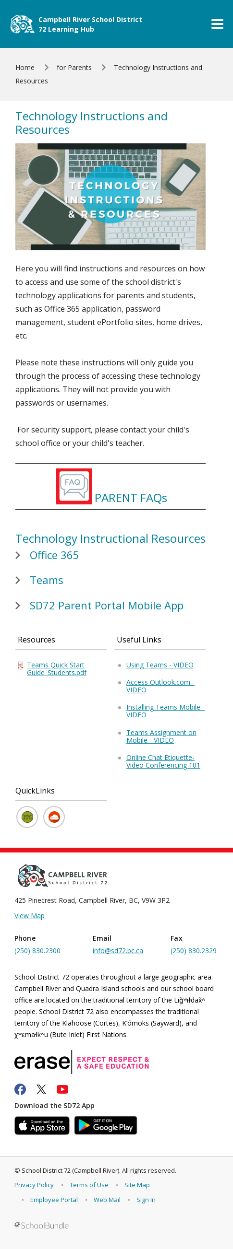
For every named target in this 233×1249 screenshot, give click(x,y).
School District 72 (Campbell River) (70, 1170)
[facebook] (20, 1089)
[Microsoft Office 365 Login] (54, 817)
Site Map (137, 1184)
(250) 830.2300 (37, 950)
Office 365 (54, 555)
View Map (29, 915)
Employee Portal (54, 1199)
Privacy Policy (34, 1184)
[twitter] (41, 1089)
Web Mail (107, 1199)
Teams (46, 579)
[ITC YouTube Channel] (27, 817)
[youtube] (62, 1089)
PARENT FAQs (131, 497)
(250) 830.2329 (194, 950)
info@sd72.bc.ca (118, 950)
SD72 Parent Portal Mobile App (107, 605)
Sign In (146, 1199)
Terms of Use (89, 1184)
